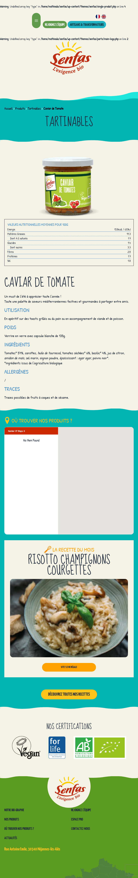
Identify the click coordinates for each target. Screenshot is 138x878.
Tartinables (34, 108)
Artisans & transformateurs (87, 25)
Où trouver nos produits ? (19, 829)
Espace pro (77, 819)
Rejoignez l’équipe (55, 25)
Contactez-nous (80, 829)
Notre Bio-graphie (14, 810)
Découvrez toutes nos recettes (69, 694)
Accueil (8, 108)
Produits (20, 108)
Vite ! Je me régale (69, 667)
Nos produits (11, 819)
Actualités (10, 838)
